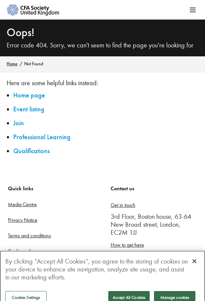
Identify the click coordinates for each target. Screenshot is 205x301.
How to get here (127, 245)
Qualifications (31, 151)
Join (18, 123)
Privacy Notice (22, 220)
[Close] (194, 264)
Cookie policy (22, 251)
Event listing (28, 109)
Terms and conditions (29, 235)
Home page (29, 95)
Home (12, 64)
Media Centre (22, 204)
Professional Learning (42, 137)
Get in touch (123, 205)
